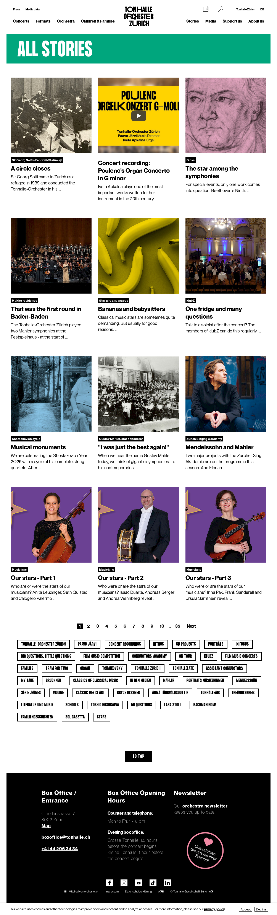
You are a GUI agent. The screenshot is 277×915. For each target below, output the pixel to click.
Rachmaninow (204, 705)
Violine (58, 692)
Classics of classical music (95, 680)
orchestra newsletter (205, 806)
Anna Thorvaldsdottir (170, 692)
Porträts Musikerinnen (205, 680)
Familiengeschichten (37, 717)
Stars (101, 717)
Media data (33, 9)
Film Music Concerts (241, 656)
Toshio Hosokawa (105, 705)
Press (16, 9)
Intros (158, 644)
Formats (43, 21)
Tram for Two (57, 668)
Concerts (21, 21)
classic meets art (90, 692)
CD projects (186, 644)
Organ (85, 668)
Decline (261, 909)
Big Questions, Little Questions (46, 656)
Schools (72, 705)
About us (256, 21)
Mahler (168, 680)
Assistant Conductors (224, 668)
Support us (232, 21)
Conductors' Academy (149, 656)
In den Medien (140, 680)
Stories (192, 21)
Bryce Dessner (128, 692)
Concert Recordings (125, 644)
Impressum (112, 891)
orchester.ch (91, 891)
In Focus (242, 644)
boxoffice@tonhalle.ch (66, 837)
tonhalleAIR (210, 692)
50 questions (141, 705)
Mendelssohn (246, 680)
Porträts (216, 644)
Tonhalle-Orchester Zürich (43, 644)
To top (139, 756)
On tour (185, 656)
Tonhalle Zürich (245, 9)
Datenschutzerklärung (138, 891)
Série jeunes (31, 692)
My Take (27, 680)
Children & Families (98, 21)
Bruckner (53, 680)
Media (210, 21)
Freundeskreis (243, 692)
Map (46, 825)
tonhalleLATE (183, 668)
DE (262, 9)
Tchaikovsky (112, 668)
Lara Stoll (172, 705)
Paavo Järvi (87, 644)
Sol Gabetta (75, 717)
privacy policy (214, 909)
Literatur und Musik (37, 705)
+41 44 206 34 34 (60, 848)
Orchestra (66, 21)
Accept (246, 909)
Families (27, 668)
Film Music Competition (102, 656)
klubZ (208, 656)
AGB (161, 891)
